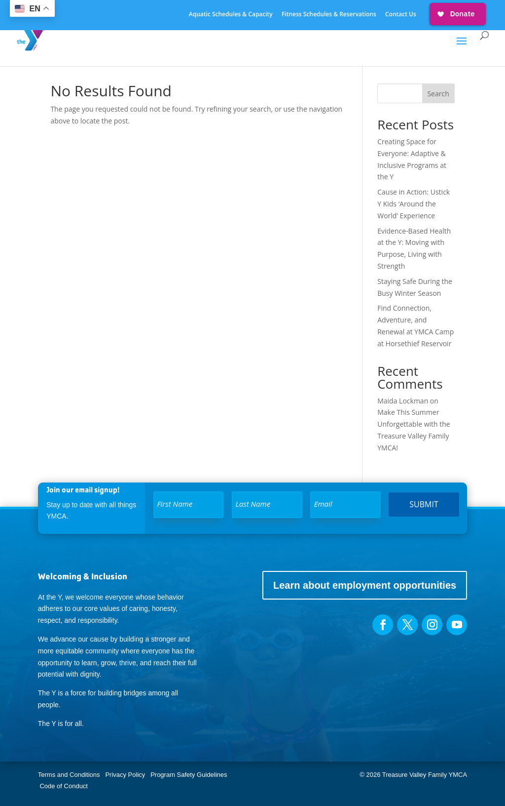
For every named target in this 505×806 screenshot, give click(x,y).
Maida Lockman (402, 400)
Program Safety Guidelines (188, 774)
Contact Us (400, 14)
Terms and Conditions (69, 774)
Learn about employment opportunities (364, 585)
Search (438, 93)
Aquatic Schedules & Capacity (231, 14)
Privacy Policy (125, 774)
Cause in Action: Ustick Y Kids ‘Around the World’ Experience (413, 203)
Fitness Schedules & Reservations (329, 14)
